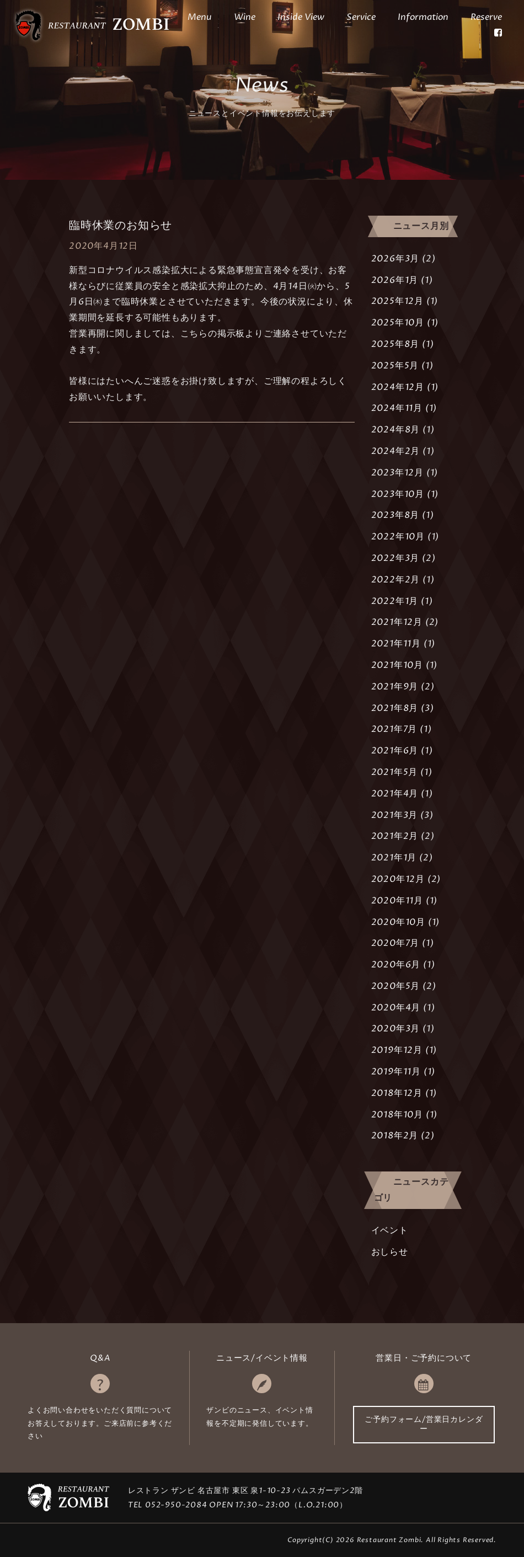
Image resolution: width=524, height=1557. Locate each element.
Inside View (300, 17)
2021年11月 (396, 644)
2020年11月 (397, 901)
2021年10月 (397, 665)
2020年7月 (395, 943)
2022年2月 (395, 580)
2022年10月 (398, 537)
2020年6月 (396, 965)
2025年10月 (397, 323)
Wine (244, 17)
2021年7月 (394, 729)
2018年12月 (397, 1093)
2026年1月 (395, 280)
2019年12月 (397, 1050)
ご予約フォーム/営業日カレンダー (424, 1424)
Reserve (486, 17)
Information (423, 17)
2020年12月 (398, 879)
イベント (389, 1230)
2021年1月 (394, 858)
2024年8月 (395, 430)
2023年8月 (395, 515)
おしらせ (389, 1252)
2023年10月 (397, 494)
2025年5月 (395, 366)
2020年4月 (396, 1008)
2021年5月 (394, 772)
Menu (200, 17)
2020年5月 (395, 986)
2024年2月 (395, 451)
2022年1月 (395, 601)
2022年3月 (395, 558)
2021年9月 (395, 687)
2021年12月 (397, 622)
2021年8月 (395, 708)
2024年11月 (397, 408)
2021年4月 (395, 794)
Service (361, 17)
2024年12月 (397, 387)
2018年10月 (397, 1115)
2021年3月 (394, 815)
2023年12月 (397, 473)
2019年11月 (396, 1072)
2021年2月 (395, 836)
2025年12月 (397, 301)
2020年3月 (395, 1029)
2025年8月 (395, 344)
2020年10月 (398, 922)
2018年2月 (395, 1136)
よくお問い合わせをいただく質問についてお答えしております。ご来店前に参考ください (100, 1423)
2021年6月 (395, 751)
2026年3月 (395, 259)
